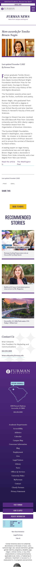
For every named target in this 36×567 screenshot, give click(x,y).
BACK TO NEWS (18, 206)
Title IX (18, 538)
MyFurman (18, 479)
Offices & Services (18, 472)
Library (18, 464)
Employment (18, 452)
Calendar (18, 436)
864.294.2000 (18, 412)
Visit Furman (18, 505)
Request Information (18, 516)
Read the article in (18, 163)
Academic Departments (18, 424)
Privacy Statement (18, 491)
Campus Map (18, 440)
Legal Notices (18, 460)
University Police (18, 475)
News (18, 468)
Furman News (18, 16)
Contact (18, 483)
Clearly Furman (18, 487)
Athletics (18, 432)
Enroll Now (18, 4)
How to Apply (18, 510)
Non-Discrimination (18, 531)
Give (18, 456)
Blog (18, 448)
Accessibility (18, 428)
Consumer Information (18, 444)
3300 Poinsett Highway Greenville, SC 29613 (18, 407)
